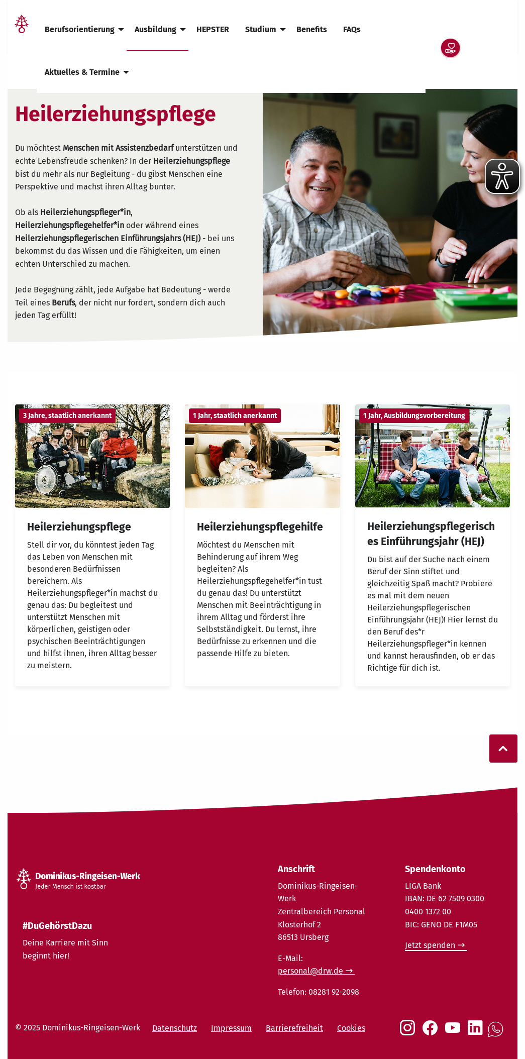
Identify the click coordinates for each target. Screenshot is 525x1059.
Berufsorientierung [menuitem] (80, 29)
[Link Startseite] (22, 30)
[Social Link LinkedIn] (477, 1033)
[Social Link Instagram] (409, 1033)
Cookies (351, 1028)
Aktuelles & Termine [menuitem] (82, 72)
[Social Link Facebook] (432, 1033)
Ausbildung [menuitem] (155, 29)
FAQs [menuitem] (352, 29)
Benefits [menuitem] (311, 29)
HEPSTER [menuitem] (212, 29)
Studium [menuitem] (260, 29)
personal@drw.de (310, 971)
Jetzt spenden (430, 945)
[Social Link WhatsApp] (497, 1034)
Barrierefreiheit (294, 1028)
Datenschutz (174, 1028)
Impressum (231, 1028)
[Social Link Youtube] (455, 1033)
